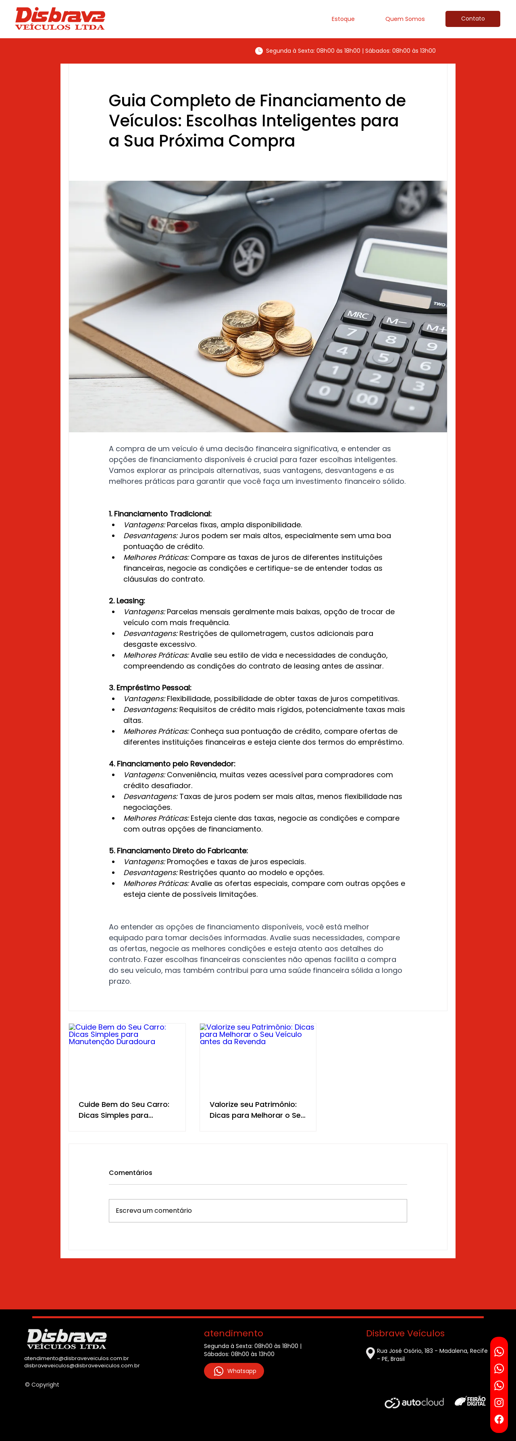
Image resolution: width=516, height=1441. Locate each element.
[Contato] (472, 19)
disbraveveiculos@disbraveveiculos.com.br (82, 1365)
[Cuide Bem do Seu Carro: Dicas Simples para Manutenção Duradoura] (127, 1056)
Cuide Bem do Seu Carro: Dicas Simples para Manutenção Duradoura (124, 1110)
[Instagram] (499, 1402)
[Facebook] (499, 1419)
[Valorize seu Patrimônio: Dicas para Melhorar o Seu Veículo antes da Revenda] (258, 1056)
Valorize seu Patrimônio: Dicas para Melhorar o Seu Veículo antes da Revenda (257, 1110)
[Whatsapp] (499, 1352)
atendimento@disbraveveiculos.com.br (76, 1358)
